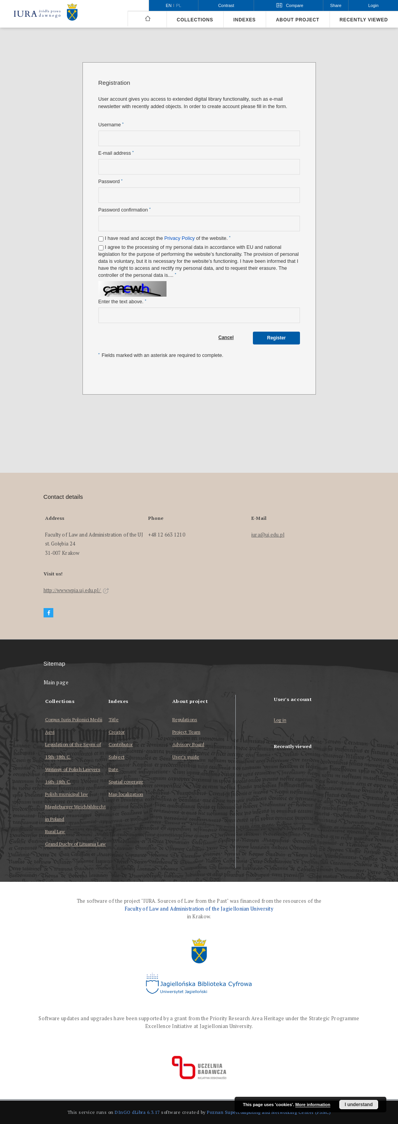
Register (276, 338)
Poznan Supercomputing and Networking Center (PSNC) (269, 1112)
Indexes (244, 20)
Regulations (184, 719)
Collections (195, 20)
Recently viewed (364, 20)
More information (312, 1104)
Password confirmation (124, 210)
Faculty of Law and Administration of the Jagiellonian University (199, 908)
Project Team (186, 732)
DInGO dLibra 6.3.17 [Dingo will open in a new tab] (137, 1112)
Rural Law (55, 831)
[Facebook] (49, 613)
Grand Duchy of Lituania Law (75, 844)
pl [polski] (178, 5)
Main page (56, 682)
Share (336, 5)
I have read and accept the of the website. (168, 238)
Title (114, 719)
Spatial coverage (126, 782)
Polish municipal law (66, 794)
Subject (116, 757)
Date (113, 769)
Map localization (126, 794)
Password (110, 181)
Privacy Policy (179, 238)
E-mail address (116, 153)
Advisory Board (188, 744)
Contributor (121, 744)
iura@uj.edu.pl (267, 534)
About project (297, 20)
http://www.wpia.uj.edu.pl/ (76, 590)
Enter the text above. (122, 301)
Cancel (225, 337)
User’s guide (185, 757)
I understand (359, 1104)
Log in (280, 720)
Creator (116, 732)
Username (111, 125)
